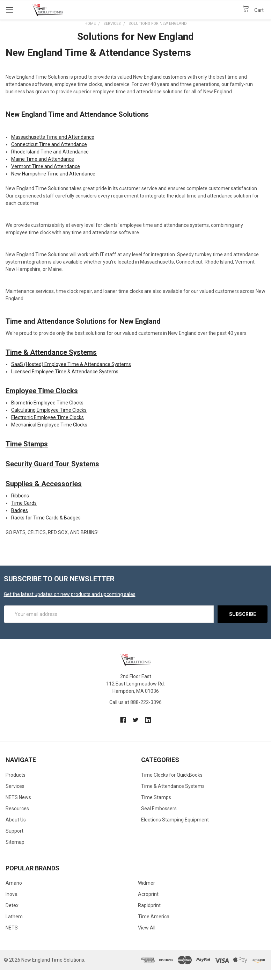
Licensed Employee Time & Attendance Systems (64, 371)
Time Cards (24, 503)
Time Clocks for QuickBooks (172, 775)
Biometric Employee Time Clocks (47, 402)
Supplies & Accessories (44, 484)
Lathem (14, 916)
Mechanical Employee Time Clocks (49, 424)
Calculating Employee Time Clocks (49, 410)
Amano (14, 883)
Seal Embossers (159, 808)
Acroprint (148, 894)
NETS (12, 928)
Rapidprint (149, 905)
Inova (11, 894)
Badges (19, 510)
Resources (17, 808)
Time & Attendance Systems (51, 352)
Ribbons (20, 495)
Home (90, 23)
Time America (153, 916)
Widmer (146, 883)
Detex (12, 905)
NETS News (18, 797)
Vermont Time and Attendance (45, 166)
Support (14, 831)
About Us (16, 819)
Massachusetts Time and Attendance (52, 137)
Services (112, 23)
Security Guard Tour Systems (52, 464)
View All (146, 928)
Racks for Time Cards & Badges (46, 517)
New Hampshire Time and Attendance (53, 174)
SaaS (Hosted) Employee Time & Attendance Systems (71, 364)
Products (15, 775)
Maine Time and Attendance (42, 159)
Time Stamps (27, 444)
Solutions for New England (158, 23)
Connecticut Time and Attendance (49, 144)
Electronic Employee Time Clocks (47, 417)
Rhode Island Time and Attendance (50, 152)
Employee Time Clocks (42, 391)
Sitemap (15, 842)
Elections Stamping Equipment (175, 819)
